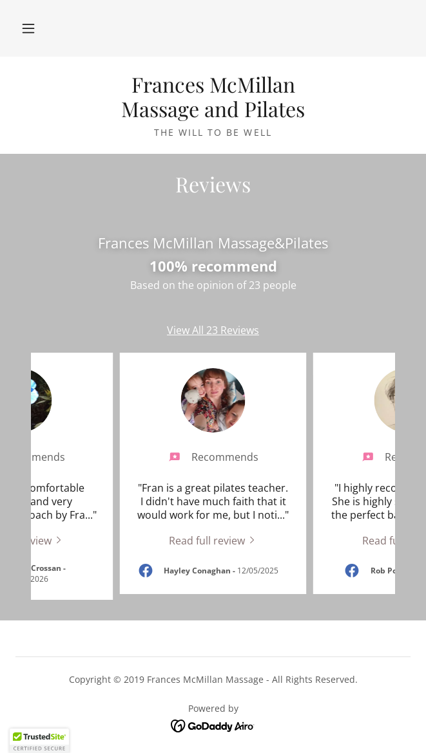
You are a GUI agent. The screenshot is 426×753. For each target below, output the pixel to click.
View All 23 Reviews (213, 330)
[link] (213, 97)
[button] (28, 28)
